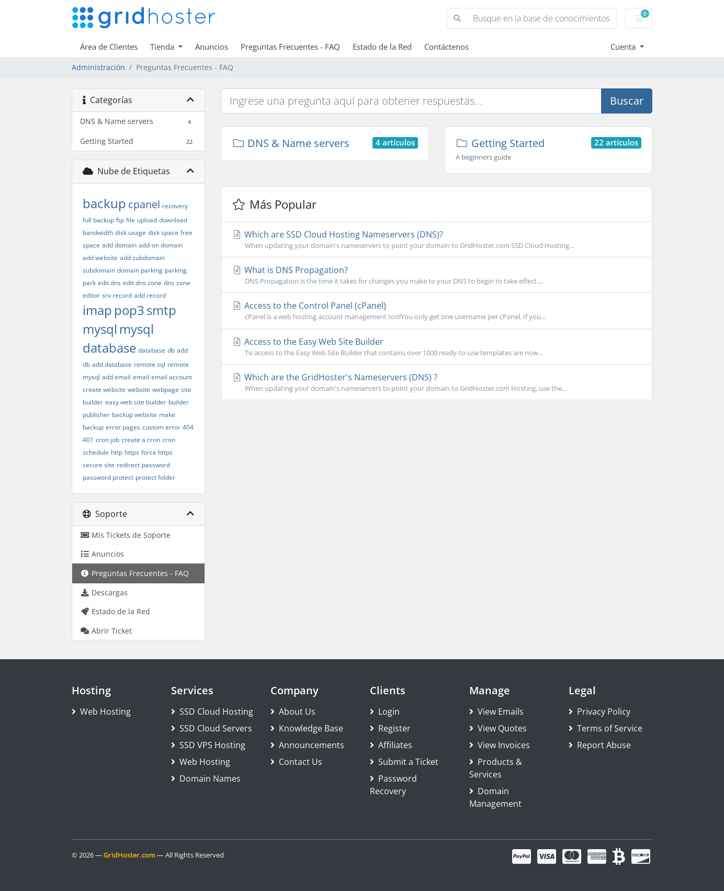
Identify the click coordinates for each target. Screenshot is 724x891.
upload (147, 220)
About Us (292, 711)
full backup (98, 220)
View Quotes (498, 728)
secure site (99, 464)
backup (104, 203)
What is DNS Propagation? (436, 275)
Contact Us (296, 762)
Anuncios (211, 46)
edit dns (109, 282)
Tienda (163, 46)
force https (157, 452)
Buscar (626, 101)
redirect (128, 464)
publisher (96, 414)
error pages (123, 427)
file (130, 220)
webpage (165, 389)
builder (178, 402)
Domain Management (495, 797)
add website (100, 257)
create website (104, 389)
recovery (175, 205)
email (141, 377)
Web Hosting (101, 711)
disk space (163, 232)
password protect (108, 477)
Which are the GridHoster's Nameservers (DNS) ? (436, 382)
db (171, 350)
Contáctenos (446, 46)
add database (112, 364)
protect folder (155, 477)
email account (171, 377)
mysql (100, 328)
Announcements (307, 745)
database (151, 350)
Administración (98, 67)
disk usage (130, 232)
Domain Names (206, 778)
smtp (161, 310)
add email (116, 377)
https (132, 452)
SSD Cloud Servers (211, 728)
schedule (96, 452)
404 (188, 427)
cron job (107, 439)
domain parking (140, 270)
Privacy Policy (599, 711)
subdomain (99, 270)
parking (176, 270)
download (173, 220)
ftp (120, 220)
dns (169, 282)
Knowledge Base (306, 728)
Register (390, 728)
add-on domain (161, 245)
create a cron (140, 439)
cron (168, 439)
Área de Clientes (109, 46)
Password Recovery (393, 785)
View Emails (496, 711)
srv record (117, 295)
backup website (134, 414)
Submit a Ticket (404, 762)
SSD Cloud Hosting (212, 711)
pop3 (129, 310)
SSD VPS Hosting (208, 745)
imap (97, 310)
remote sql (149, 364)
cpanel (144, 204)
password (156, 464)
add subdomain (142, 257)
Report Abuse (600, 745)
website (139, 389)
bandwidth (98, 232)
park (89, 282)
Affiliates (391, 745)
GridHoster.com (129, 855)
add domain (119, 245)
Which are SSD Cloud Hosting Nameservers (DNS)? (436, 240)
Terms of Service (605, 728)
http (116, 452)
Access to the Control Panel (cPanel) (436, 311)
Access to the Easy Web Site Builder (436, 347)
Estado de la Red (382, 46)
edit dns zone (142, 282)
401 (88, 439)
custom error (161, 427)
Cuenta (624, 46)
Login (385, 711)
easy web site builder (135, 402)
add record (150, 295)
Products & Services (495, 768)
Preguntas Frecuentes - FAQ (290, 46)
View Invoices (499, 745)
